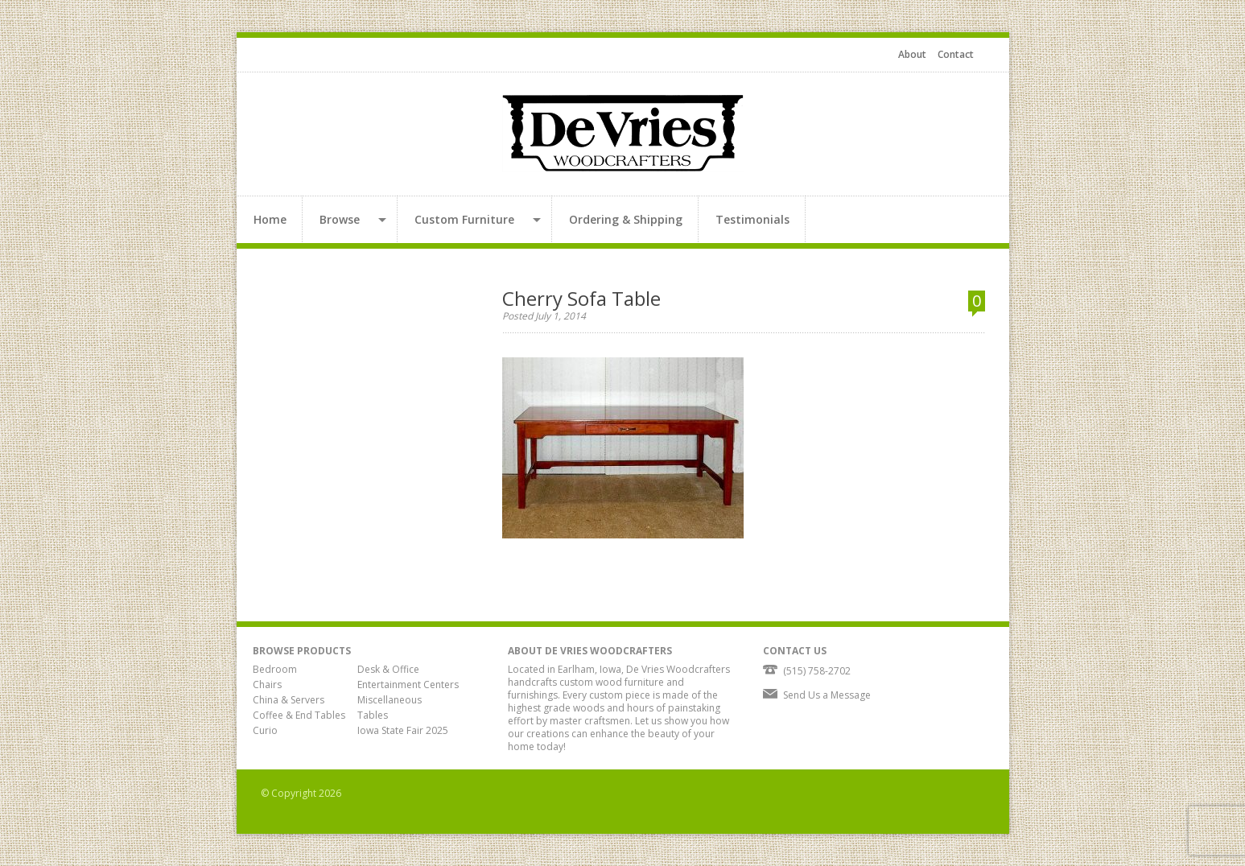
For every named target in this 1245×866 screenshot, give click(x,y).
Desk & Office (388, 669)
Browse (339, 219)
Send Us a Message (827, 695)
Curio (265, 730)
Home (270, 219)
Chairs (267, 684)
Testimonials (752, 219)
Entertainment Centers (408, 684)
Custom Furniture (464, 219)
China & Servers (288, 700)
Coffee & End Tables (299, 715)
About (912, 54)
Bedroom (275, 669)
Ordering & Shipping (625, 219)
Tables (372, 715)
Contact (956, 54)
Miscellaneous (389, 700)
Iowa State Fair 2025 (402, 730)
